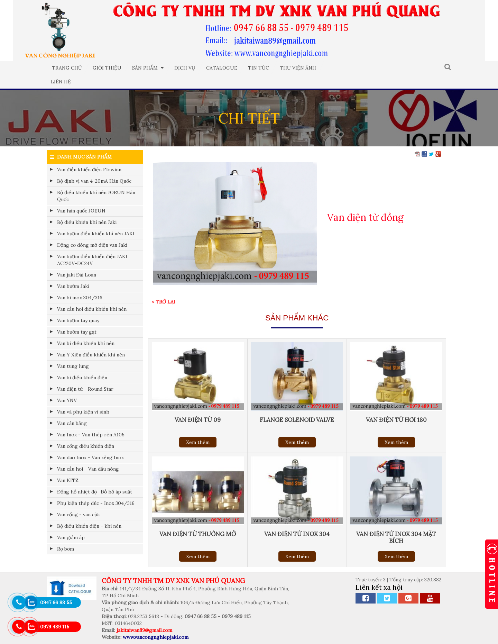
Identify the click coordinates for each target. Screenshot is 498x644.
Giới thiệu (107, 68)
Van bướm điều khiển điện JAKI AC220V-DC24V (92, 259)
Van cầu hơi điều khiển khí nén (92, 309)
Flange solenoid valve (297, 420)
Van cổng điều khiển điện (85, 446)
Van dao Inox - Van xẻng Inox (90, 457)
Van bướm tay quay (78, 320)
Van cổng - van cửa (78, 514)
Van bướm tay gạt (76, 332)
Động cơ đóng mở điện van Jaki (92, 245)
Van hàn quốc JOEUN (81, 211)
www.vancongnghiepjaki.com (155, 637)
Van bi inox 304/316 (79, 297)
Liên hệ (61, 82)
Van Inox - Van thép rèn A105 (90, 435)
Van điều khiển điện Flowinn (89, 169)
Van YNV (67, 400)
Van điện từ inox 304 (297, 534)
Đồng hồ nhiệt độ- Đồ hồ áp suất (94, 492)
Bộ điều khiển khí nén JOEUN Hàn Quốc (96, 195)
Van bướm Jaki (73, 286)
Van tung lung (73, 366)
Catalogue (221, 68)
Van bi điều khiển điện (82, 377)
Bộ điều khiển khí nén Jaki (87, 222)
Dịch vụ (184, 68)
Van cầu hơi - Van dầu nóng (88, 469)
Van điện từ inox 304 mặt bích (396, 537)
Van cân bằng (72, 423)
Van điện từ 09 (198, 420)
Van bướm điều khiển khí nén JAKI (96, 233)
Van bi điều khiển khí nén (85, 343)
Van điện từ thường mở (197, 534)
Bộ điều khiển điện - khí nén (89, 526)
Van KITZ (68, 480)
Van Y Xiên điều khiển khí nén (91, 355)
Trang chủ (67, 68)
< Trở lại (163, 302)
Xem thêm (198, 442)
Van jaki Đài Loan (76, 275)
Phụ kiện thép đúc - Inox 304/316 (96, 503)
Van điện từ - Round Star (85, 389)
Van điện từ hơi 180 (396, 420)
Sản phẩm (148, 68)
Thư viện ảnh (298, 68)
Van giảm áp (71, 537)
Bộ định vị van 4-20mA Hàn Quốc (94, 181)
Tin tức (258, 68)
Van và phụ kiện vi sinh (83, 412)
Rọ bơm (65, 549)
